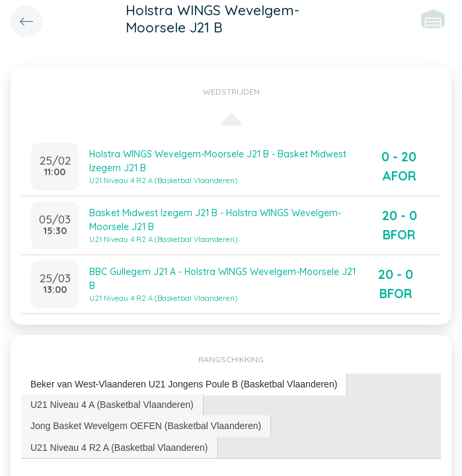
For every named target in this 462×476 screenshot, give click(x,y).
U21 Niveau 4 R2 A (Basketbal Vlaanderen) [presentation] (119, 447)
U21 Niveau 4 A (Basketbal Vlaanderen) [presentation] (112, 404)
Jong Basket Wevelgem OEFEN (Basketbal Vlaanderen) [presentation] (145, 425)
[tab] (184, 384)
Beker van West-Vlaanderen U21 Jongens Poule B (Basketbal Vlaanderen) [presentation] (183, 384)
